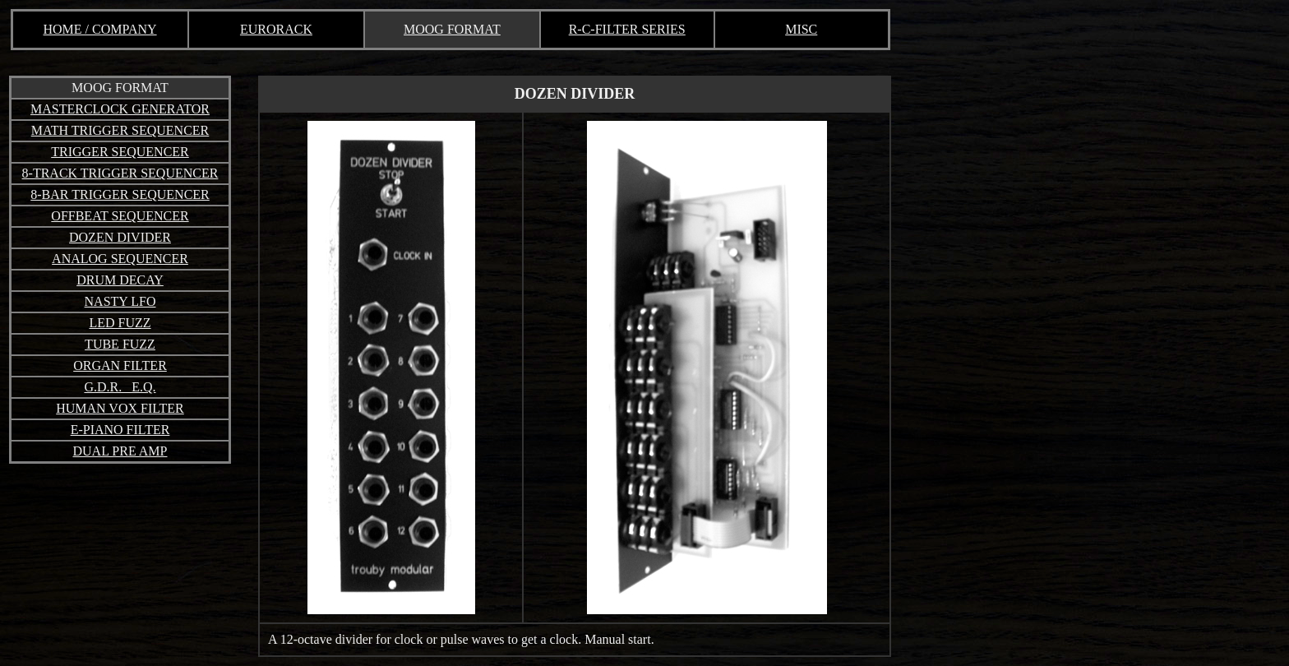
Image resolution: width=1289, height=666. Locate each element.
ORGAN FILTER (120, 365)
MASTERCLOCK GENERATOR (120, 109)
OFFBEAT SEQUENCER (119, 216)
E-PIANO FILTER (120, 430)
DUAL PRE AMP (120, 451)
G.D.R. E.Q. (119, 387)
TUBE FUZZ (120, 344)
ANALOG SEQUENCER (120, 259)
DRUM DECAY (120, 280)
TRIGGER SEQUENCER (120, 152)
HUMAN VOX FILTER (120, 408)
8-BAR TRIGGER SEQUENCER (120, 194)
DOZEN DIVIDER (120, 237)
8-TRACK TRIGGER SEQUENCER (120, 173)
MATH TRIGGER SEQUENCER (120, 130)
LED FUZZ (119, 323)
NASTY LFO (120, 301)
